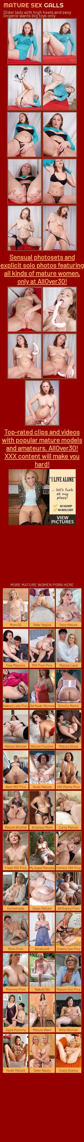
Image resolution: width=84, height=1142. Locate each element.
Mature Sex (33, 5)
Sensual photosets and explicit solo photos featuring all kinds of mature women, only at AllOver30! (42, 269)
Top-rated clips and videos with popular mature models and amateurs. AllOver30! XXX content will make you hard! (42, 448)
